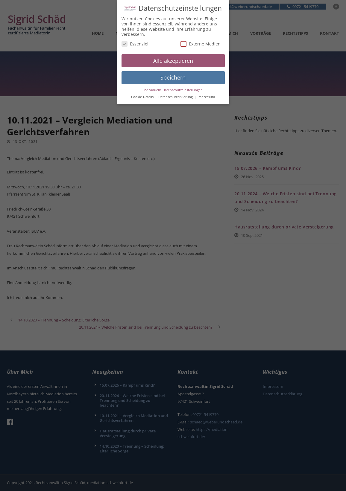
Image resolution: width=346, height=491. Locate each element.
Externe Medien (200, 41)
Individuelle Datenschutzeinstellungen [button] (173, 87)
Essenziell (136, 41)
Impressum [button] (206, 94)
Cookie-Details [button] (142, 94)
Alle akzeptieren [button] (173, 57)
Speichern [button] (173, 74)
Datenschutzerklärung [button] (176, 94)
